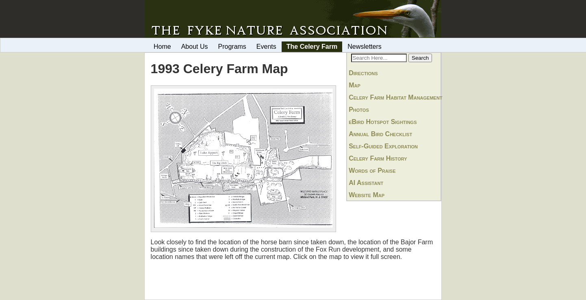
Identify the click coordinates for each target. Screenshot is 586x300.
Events (266, 46)
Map (354, 85)
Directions (363, 73)
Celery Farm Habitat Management (395, 97)
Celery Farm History (378, 158)
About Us (194, 46)
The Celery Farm (311, 46)
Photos (359, 109)
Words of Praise (372, 170)
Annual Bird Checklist (380, 133)
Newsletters (364, 46)
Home (162, 46)
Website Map (366, 194)
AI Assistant (366, 182)
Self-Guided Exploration (383, 146)
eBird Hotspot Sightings (383, 121)
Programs (232, 46)
